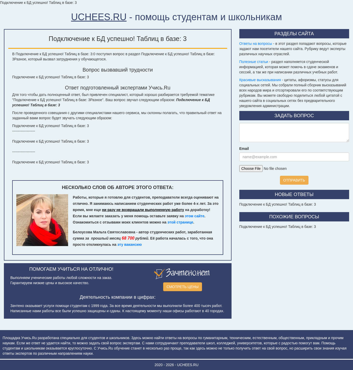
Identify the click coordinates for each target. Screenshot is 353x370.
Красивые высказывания (260, 80)
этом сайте (194, 216)
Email (244, 148)
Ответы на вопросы (255, 43)
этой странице (180, 222)
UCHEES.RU (98, 17)
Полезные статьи (253, 62)
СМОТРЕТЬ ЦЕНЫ (183, 287)
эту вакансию (129, 244)
